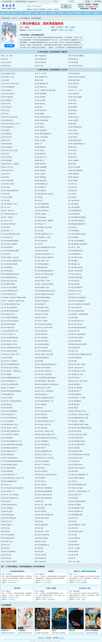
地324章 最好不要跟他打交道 (10, 431)
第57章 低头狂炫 (73, 134)
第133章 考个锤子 (7, 220)
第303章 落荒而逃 (7, 408)
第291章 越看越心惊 (7, 394)
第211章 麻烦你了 (40, 304)
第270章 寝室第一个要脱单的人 (11, 371)
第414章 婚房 (5, 531)
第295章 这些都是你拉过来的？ (45, 398)
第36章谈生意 (72, 110)
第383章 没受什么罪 (74, 494)
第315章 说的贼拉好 (7, 421)
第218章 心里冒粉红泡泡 (76, 311)
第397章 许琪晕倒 (40, 511)
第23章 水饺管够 (40, 97)
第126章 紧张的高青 (74, 210)
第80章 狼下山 (39, 160)
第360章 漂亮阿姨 (7, 471)
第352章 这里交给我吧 (42, 461)
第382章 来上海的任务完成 (43, 494)
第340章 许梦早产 (40, 448)
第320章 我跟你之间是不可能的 (78, 424)
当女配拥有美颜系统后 (17, 571)
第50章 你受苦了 (40, 127)
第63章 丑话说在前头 (75, 140)
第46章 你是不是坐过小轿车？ (11, 123)
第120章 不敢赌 (73, 204)
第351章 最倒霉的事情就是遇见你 (12, 461)
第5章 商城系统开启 (41, 77)
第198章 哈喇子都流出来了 (9, 291)
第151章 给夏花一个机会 (42, 237)
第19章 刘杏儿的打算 (8, 93)
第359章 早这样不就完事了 (76, 468)
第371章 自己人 (73, 481)
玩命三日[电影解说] (92, 630)
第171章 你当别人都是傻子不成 (11, 261)
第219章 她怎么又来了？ (9, 314)
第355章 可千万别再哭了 (42, 464)
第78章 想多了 (72, 157)
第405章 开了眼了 (7, 521)
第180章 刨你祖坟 (7, 271)
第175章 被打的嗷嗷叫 (42, 264)
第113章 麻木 (39, 197)
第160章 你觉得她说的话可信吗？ (45, 247)
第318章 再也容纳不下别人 (9, 424)
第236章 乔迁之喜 (74, 331)
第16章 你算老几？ (7, 90)
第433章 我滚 (39, 66)
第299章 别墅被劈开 (74, 401)
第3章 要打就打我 (74, 73)
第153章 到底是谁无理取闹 (9, 240)
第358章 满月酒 (40, 468)
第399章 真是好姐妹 (7, 515)
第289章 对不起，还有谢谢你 (44, 391)
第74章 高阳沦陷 (40, 154)
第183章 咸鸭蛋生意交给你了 (10, 274)
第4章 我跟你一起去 (7, 77)
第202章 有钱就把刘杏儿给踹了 (45, 294)
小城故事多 (22, 630)
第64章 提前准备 (6, 144)
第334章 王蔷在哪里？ (42, 441)
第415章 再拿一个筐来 (42, 531)
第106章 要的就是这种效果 (9, 190)
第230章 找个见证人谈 (75, 324)
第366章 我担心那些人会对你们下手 (12, 478)
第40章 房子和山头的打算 (9, 117)
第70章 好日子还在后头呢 (9, 150)
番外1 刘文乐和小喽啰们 (76, 56)
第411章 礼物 (5, 528)
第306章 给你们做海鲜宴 (9, 411)
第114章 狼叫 (72, 197)
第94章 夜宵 (5, 177)
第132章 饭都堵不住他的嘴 (76, 217)
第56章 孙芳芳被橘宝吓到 (43, 134)
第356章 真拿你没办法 (75, 464)
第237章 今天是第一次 (8, 334)
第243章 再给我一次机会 (9, 341)
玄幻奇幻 (87, 13)
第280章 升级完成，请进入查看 (45, 381)
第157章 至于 (39, 244)
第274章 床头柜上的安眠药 (43, 374)
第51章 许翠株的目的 (75, 127)
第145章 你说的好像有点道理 (10, 234)
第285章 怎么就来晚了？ (9, 388)
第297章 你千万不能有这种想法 (11, 401)
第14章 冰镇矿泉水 (41, 87)
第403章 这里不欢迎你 (42, 518)
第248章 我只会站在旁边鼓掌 (77, 344)
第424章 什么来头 (40, 541)
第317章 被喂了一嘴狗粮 (76, 421)
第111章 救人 (72, 194)
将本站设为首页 (7, 1)
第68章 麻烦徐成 (40, 147)
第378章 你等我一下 (7, 491)
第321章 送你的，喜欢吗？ (9, 428)
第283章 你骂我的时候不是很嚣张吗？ (47, 384)
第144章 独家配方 (74, 230)
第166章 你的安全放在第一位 (44, 254)
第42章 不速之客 (73, 117)
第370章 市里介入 (40, 481)
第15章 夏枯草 (72, 87)
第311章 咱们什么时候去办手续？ (79, 414)
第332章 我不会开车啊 (75, 438)
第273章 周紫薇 (6, 374)
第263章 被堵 (72, 361)
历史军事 (27, 13)
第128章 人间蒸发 (40, 214)
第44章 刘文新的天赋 (41, 120)
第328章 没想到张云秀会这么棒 (45, 434)
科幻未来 (69, 13)
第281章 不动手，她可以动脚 (77, 381)
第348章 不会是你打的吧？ (9, 458)
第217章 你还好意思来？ (42, 311)
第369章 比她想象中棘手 (9, 481)
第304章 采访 (39, 408)
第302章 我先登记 (74, 404)
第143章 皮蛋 (39, 230)
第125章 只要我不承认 (42, 210)
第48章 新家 (72, 123)
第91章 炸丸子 (5, 174)
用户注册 (97, 1)
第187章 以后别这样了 (42, 277)
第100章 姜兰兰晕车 (7, 184)
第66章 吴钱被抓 (6, 147)
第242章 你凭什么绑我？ (76, 337)
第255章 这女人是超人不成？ (10, 354)
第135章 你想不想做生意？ (76, 220)
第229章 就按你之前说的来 (43, 324)
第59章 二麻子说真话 (41, 137)
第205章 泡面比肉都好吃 (42, 297)
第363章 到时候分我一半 (9, 474)
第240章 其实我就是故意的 (9, 337)
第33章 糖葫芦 (72, 107)
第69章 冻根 (72, 147)
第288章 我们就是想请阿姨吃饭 (11, 391)
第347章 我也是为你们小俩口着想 (79, 454)
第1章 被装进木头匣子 (8, 73)
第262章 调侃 (39, 361)
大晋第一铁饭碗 (51, 588)
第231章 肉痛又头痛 (7, 327)
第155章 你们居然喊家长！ (76, 240)
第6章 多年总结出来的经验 (76, 77)
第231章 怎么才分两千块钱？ (44, 327)
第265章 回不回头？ (74, 377)
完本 (20, 13)
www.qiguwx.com (92, 7)
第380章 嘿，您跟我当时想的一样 (79, 491)
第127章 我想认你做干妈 (9, 214)
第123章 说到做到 (74, 207)
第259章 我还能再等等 (42, 357)
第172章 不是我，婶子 (42, 261)
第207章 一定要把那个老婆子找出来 (12, 301)
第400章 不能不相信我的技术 (44, 515)
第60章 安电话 (72, 137)
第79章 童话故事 (6, 160)
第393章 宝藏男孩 (7, 508)
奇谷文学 (11, 6)
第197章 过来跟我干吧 (75, 287)
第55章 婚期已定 (6, 134)
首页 (2, 13)
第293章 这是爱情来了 (75, 394)
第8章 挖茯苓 (39, 80)
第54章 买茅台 (72, 130)
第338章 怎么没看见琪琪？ (76, 444)
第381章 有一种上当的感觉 (9, 494)
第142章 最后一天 (7, 230)
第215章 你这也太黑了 (75, 307)
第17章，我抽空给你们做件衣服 (45, 90)
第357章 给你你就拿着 (8, 468)
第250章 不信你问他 (41, 347)
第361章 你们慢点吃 (41, 471)
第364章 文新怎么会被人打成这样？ (46, 474)
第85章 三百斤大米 (7, 167)
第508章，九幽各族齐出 (48, 599)
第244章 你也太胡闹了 (42, 341)
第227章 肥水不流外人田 (76, 321)
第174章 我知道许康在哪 (9, 264)
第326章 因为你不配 (74, 431)
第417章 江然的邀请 (7, 535)
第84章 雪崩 (72, 164)
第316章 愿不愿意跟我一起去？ (45, 421)
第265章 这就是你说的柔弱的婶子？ (46, 364)
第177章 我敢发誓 (7, 267)
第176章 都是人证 (74, 264)
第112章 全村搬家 (6, 197)
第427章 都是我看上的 (42, 545)
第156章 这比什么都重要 (9, 244)
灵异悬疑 (78, 13)
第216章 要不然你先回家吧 (9, 311)
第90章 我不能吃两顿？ (75, 170)
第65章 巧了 (38, 144)
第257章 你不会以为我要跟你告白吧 (79, 354)
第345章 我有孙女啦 (7, 454)
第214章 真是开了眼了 (42, 307)
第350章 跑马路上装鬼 (75, 458)
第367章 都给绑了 (40, 478)
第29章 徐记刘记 (40, 103)
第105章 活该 (72, 187)
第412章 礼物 (39, 528)
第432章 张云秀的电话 (75, 66)
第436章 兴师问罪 (40, 62)
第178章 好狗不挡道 (41, 267)
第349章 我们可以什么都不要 (44, 458)
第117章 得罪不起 (74, 200)
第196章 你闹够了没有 (42, 287)
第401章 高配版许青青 (75, 515)
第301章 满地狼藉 (40, 404)
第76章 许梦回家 (6, 157)
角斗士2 (37, 630)
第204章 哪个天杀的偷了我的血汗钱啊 (13, 297)
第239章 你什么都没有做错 (76, 334)
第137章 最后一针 (40, 224)
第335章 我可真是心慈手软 (76, 441)
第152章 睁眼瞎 (73, 237)
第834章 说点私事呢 (81, 582)
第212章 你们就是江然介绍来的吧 (79, 304)
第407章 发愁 (72, 521)
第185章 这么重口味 (74, 274)
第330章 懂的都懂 (7, 438)
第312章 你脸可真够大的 (9, 418)
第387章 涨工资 (6, 501)
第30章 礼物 (72, 103)
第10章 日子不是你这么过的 (10, 83)
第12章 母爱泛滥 (73, 83)
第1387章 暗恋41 (12, 582)
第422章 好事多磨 (74, 538)
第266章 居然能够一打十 (9, 381)
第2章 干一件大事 (40, 73)
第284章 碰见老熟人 (74, 384)
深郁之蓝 (72, 630)
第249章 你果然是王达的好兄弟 (11, 347)
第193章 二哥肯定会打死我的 (44, 284)
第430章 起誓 (39, 548)
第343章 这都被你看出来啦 (43, 451)
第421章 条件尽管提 (41, 538)
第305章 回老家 (73, 408)
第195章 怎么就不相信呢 (9, 287)
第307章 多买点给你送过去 (43, 411)
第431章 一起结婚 (74, 548)
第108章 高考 (72, 190)
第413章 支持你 (73, 528)
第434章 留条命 (6, 66)
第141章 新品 (72, 227)
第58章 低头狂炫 (6, 137)
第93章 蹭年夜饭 (73, 174)
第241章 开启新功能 (41, 337)
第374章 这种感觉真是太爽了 (77, 484)
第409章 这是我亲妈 (41, 525)
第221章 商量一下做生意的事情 (78, 314)
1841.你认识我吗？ (47, 582)
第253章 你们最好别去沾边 (43, 351)
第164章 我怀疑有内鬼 (75, 250)
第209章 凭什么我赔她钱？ (76, 301)
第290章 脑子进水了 (74, 391)
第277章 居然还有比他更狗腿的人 (45, 377)
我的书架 (56, 9)
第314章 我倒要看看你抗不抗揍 (78, 418)
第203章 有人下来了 (74, 294)
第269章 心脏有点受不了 (76, 367)
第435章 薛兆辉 (73, 62)
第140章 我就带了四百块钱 (43, 227)
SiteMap (61, 638)
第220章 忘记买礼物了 (42, 314)
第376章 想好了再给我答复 (43, 488)
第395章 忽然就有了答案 (76, 508)
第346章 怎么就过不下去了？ (44, 454)
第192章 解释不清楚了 (8, 284)
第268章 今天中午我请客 (42, 367)
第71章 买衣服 (39, 150)
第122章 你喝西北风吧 (42, 207)
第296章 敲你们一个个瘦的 (76, 398)
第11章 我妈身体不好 (41, 83)
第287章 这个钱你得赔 (75, 388)
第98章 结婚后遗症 (41, 180)
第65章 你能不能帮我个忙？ (77, 144)
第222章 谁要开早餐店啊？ (9, 317)
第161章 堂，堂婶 (74, 247)
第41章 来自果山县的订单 (43, 117)
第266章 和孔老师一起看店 (76, 364)
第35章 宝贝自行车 (41, 110)
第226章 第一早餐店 (41, 321)
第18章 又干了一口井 (75, 90)
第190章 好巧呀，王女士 (42, 281)
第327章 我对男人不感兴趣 (9, 434)
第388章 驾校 (39, 501)
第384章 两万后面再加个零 (9, 498)
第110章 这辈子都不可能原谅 (44, 194)
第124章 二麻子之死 (7, 210)
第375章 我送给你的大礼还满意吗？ (12, 488)
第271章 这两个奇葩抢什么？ (44, 371)
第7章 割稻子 (5, 80)
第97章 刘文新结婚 (7, 180)
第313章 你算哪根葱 (41, 418)
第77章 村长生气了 (41, 157)
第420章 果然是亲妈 (7, 538)
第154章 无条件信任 (41, 240)
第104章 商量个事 (40, 187)
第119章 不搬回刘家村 (42, 204)
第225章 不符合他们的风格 (9, 321)
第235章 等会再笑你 (41, 331)
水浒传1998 (5, 630)
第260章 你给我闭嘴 (74, 357)
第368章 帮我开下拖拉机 (76, 478)
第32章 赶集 (38, 107)
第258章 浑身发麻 (7, 357)
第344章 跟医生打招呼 (75, 451)
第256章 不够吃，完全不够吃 (44, 354)
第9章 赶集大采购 (74, 80)
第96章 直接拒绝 (73, 177)
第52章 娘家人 (5, 130)
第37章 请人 (5, 113)
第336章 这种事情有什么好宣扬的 (12, 444)
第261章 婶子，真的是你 (9, 361)
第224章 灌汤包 (73, 317)
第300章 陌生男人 (7, 404)
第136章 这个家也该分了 (9, 224)
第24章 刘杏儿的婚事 (75, 97)
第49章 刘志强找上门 (8, 127)
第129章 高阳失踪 (74, 214)
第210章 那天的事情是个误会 (10, 304)
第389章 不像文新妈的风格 (76, 501)
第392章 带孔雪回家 (74, 504)
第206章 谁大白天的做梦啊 (76, 297)
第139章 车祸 (5, 227)
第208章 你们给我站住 (42, 301)
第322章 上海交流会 (41, 428)
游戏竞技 (52, 13)
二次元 (35, 13)
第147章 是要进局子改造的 (76, 234)
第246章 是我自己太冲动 (9, 344)
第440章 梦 (4, 59)
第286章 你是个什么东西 (42, 388)
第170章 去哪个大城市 (75, 257)
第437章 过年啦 (6, 62)
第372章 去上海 (6, 484)
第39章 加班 (72, 113)
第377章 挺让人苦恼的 (75, 488)
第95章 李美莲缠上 (41, 177)
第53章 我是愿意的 (41, 130)
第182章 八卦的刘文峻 (75, 271)
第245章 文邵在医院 (74, 341)
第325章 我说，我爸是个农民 (44, 431)
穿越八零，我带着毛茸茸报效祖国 (85, 571)
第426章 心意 (5, 545)
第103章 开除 (5, 187)
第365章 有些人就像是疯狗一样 (78, 474)
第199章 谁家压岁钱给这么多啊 (45, 291)
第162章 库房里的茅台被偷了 (10, 250)
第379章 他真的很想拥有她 (43, 491)
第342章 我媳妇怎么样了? (9, 451)
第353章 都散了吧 (74, 461)
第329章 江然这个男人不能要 (77, 434)
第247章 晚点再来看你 (42, 344)
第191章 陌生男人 (74, 281)
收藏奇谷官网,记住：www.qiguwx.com (26, 1)
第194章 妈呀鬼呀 (74, 284)
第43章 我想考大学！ (8, 120)
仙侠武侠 (96, 13)
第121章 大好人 (6, 207)
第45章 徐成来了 (73, 120)
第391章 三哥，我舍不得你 (43, 504)
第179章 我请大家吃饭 (75, 267)
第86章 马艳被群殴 (41, 167)
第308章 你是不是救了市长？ (77, 411)
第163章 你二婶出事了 (42, 250)
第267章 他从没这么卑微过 (9, 367)
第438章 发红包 (73, 59)
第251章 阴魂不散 (74, 347)
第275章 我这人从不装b (75, 374)
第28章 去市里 (5, 103)
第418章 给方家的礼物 (42, 535)
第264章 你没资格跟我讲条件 (10, 364)
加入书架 (9, 45)
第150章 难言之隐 (7, 237)
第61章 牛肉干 (5, 140)
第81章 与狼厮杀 (73, 160)
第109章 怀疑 (5, 194)
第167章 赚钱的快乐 (74, 254)
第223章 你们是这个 (41, 317)
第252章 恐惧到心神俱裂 (9, 351)
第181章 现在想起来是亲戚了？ (45, 271)
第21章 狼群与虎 (73, 93)
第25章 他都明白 (6, 100)
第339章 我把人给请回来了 (9, 448)
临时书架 (49, 9)
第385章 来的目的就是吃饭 (43, 498)
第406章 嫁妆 (39, 521)
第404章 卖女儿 (73, 518)
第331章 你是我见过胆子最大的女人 (46, 438)
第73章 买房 (5, 154)
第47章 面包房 (39, 123)
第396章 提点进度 (7, 511)
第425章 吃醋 (72, 541)
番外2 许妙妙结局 (40, 56)
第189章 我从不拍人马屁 (9, 281)
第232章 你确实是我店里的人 (77, 327)
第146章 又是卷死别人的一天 (44, 234)
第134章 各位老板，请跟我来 (44, 220)
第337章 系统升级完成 (42, 444)
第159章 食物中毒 (7, 247)
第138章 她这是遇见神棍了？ (77, 224)
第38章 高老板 (39, 113)
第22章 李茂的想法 (7, 97)
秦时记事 (17, 588)
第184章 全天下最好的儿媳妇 (44, 274)
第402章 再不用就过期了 (9, 518)
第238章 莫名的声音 (41, 334)
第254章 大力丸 (73, 351)
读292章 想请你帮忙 (41, 394)
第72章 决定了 (72, 150)
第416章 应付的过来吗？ (76, 531)
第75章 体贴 (72, 154)
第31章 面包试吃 (6, 107)
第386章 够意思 (73, 498)
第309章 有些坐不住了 (8, 414)
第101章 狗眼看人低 (41, 184)
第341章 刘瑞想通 (74, 448)
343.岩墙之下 (11, 599)
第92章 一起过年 (40, 174)
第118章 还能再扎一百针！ (9, 204)
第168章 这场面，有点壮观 (9, 257)
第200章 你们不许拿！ (75, 291)
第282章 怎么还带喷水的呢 (9, 384)
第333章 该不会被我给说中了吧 (11, 441)
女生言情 (43, 13)
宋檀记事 (51, 571)
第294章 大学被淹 (7, 398)
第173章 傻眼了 (73, 261)
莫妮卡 (54, 630)
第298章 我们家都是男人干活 (44, 401)
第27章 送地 (72, 100)
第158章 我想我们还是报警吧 (77, 244)
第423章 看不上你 (7, 541)
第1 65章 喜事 (5, 254)
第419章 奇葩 (72, 535)
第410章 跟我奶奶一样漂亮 (76, 525)
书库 (8, 13)
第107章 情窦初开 (40, 190)
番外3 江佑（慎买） (67, 30)
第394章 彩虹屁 (40, 508)
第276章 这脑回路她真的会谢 (10, 377)
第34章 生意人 (5, 110)
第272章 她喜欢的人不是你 (76, 371)
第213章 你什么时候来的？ (9, 307)
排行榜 (14, 13)
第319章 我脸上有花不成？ (43, 424)
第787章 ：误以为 (80, 599)
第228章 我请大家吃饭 (8, 324)
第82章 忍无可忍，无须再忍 (10, 164)
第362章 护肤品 (73, 471)
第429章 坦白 (5, 548)
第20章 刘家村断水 (41, 93)
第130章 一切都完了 (7, 217)
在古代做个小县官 (85, 588)
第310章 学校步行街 (41, 414)
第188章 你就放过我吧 (75, 277)
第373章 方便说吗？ (41, 484)
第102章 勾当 (72, 184)
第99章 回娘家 (72, 180)
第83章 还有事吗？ (41, 164)
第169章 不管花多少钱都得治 (44, 257)
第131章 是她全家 (40, 217)
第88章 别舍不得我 (7, 170)
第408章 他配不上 (7, 525)
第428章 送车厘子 (74, 545)
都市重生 (61, 13)
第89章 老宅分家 (40, 170)
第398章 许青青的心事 (75, 511)
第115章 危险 (5, 200)
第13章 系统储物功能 (8, 87)
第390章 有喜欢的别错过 (9, 504)
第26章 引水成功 (40, 100)
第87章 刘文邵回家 (74, 167)
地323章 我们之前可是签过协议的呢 (79, 428)
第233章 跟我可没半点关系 (9, 331)
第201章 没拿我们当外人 (9, 294)
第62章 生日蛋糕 (40, 140)
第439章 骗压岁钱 (40, 59)
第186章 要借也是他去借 (9, 277)
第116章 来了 (39, 200)
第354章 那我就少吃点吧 (9, 464)
